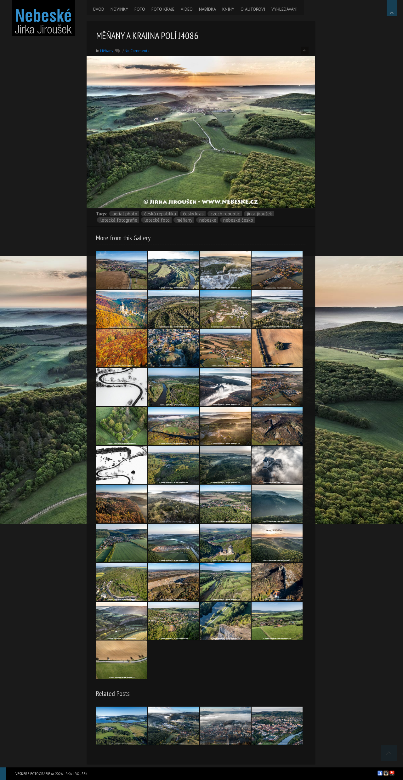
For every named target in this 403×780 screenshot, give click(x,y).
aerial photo (124, 213)
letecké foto (157, 220)
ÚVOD (98, 9)
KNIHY (228, 9)
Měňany (106, 50)
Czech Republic (225, 213)
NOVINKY (119, 9)
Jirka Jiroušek (259, 213)
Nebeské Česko (238, 220)
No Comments (137, 50)
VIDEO (187, 9)
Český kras (193, 213)
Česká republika (160, 213)
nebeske (207, 220)
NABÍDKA (207, 9)
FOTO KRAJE (162, 9)
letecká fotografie (118, 220)
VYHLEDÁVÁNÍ (284, 9)
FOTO (139, 9)
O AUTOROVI (253, 9)
